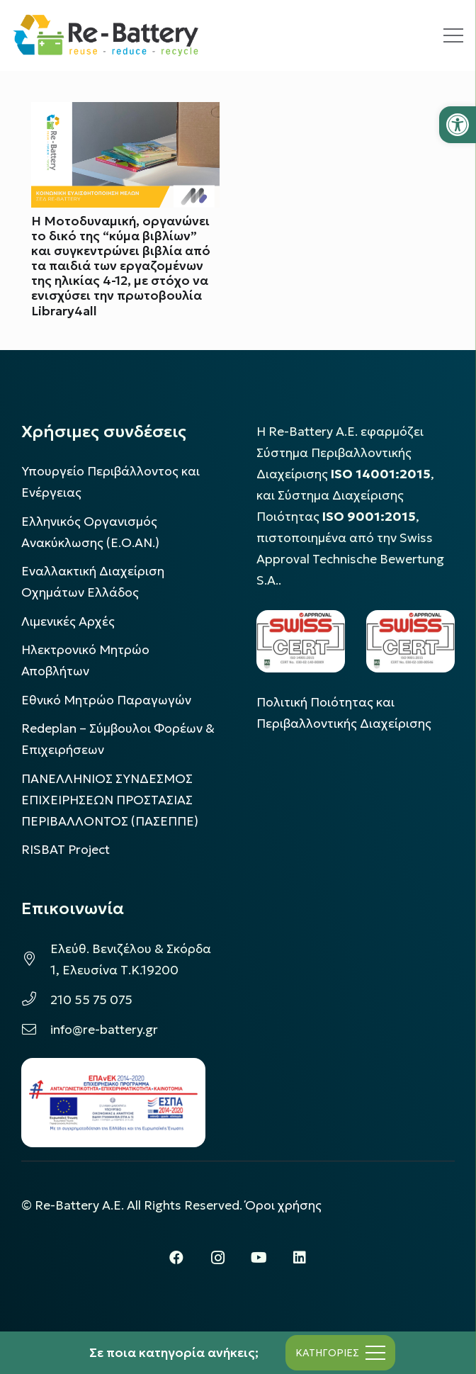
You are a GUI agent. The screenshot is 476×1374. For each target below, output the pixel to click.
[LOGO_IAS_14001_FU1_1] (300, 641)
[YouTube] (258, 1258)
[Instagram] (217, 1258)
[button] (457, 124)
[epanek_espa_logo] (113, 1102)
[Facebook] (176, 1258)
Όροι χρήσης (283, 1205)
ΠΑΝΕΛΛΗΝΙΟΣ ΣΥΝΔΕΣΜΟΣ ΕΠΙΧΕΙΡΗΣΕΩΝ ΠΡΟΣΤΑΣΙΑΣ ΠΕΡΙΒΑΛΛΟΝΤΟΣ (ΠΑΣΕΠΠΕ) (109, 800)
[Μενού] (453, 35)
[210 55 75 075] (35, 999)
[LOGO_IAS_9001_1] (410, 641)
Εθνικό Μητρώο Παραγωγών (106, 700)
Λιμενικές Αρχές (68, 621)
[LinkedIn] (299, 1258)
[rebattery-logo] (106, 35)
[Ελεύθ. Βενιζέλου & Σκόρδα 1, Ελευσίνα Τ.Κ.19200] (35, 959)
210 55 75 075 (91, 1000)
